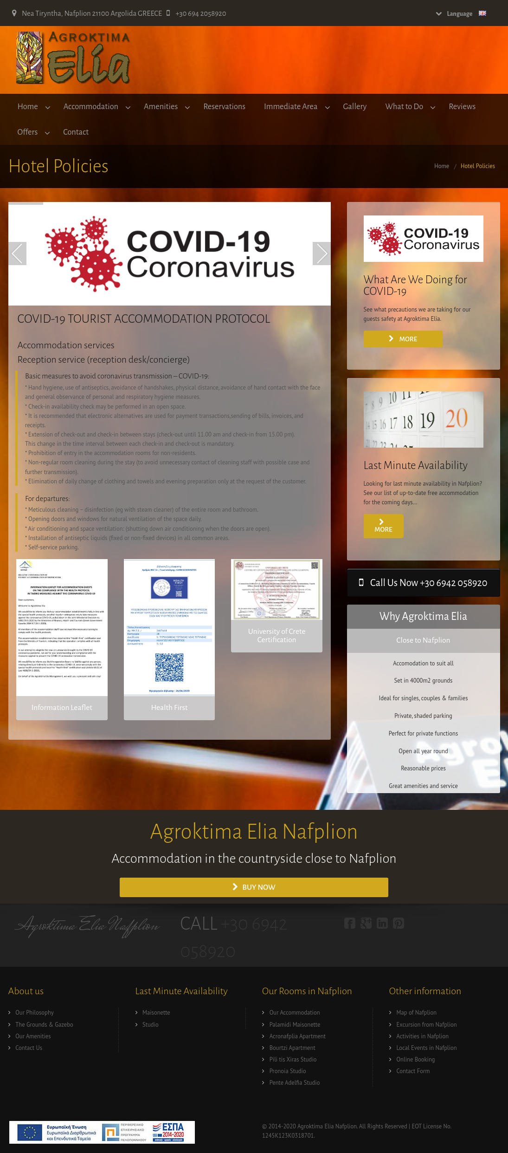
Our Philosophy (34, 1012)
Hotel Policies (478, 165)
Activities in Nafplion (423, 1036)
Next (322, 253)
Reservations (224, 106)
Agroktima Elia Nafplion (87, 927)
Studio (150, 1024)
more (383, 526)
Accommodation (91, 106)
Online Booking (416, 1059)
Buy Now (253, 887)
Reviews (462, 106)
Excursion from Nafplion (427, 1024)
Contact (76, 132)
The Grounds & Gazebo (44, 1024)
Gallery (355, 106)
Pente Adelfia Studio (295, 1082)
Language (461, 13)
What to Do (404, 106)
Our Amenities (33, 1036)
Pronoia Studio (288, 1071)
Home (28, 106)
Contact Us (28, 1047)
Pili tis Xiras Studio (293, 1059)
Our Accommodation (295, 1012)
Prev (17, 253)
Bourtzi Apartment (292, 1047)
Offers (28, 132)
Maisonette (156, 1012)
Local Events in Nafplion (427, 1047)
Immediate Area (290, 106)
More (403, 339)
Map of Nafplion (417, 1012)
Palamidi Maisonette (295, 1024)
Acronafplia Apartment (298, 1036)
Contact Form (413, 1071)
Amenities (161, 106)
